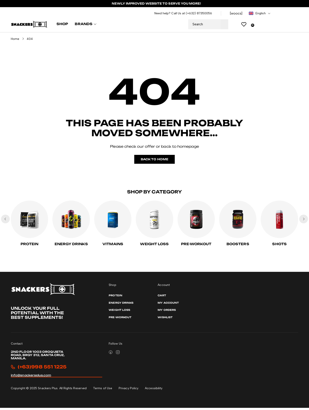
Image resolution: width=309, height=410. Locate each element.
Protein (30, 246)
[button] (303, 221)
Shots (279, 246)
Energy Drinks (71, 246)
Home (15, 41)
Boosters (237, 246)
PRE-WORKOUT (196, 246)
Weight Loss (154, 246)
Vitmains (112, 246)
